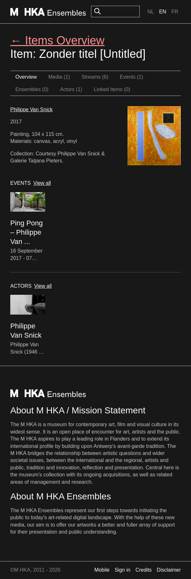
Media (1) (59, 77)
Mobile (102, 570)
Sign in (122, 570)
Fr (174, 11)
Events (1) (131, 77)
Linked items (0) (112, 89)
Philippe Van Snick (31, 109)
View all (42, 183)
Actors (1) (71, 89)
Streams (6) (94, 77)
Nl (150, 11)
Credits (144, 570)
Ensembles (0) (31, 89)
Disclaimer (169, 570)
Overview (26, 77)
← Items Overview (57, 40)
